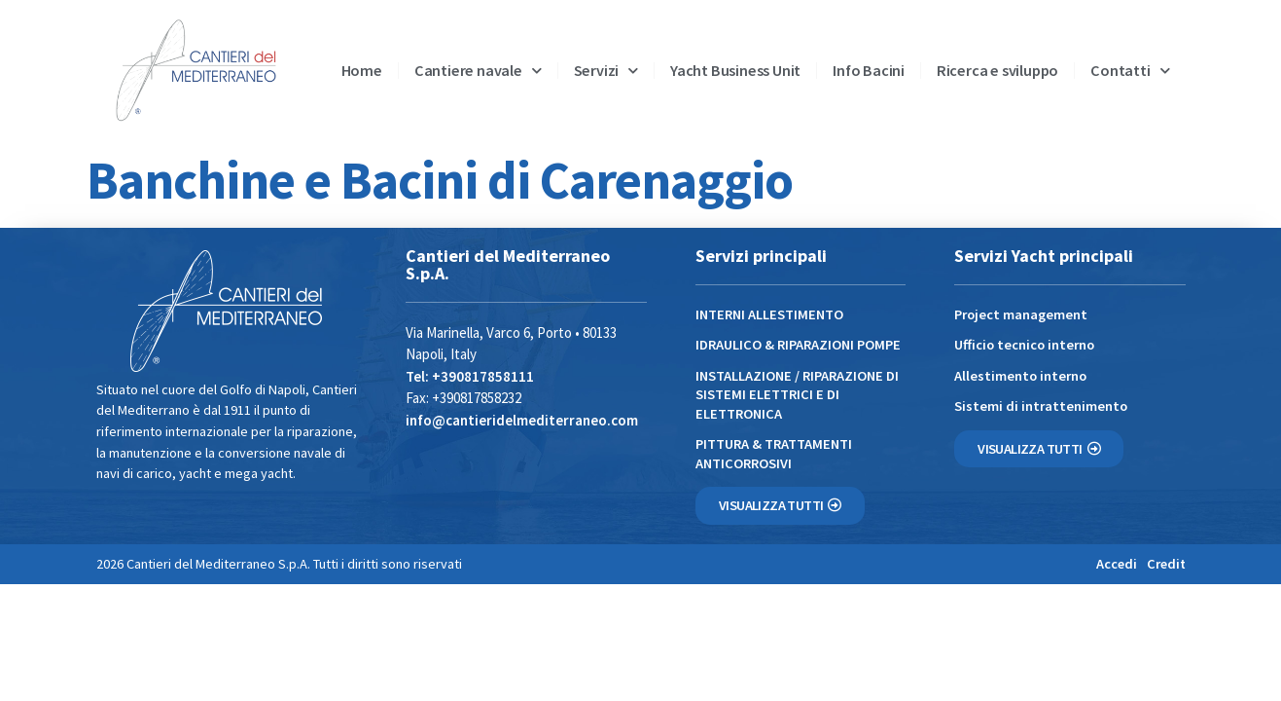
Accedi (1116, 563)
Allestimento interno (1020, 376)
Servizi (606, 70)
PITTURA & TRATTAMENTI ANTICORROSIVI (773, 453)
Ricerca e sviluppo (997, 70)
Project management (1020, 314)
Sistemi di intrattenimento (1040, 406)
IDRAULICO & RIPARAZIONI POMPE (798, 344)
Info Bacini (869, 70)
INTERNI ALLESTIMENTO (769, 314)
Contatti (1129, 70)
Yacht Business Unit (735, 70)
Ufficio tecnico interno (1024, 344)
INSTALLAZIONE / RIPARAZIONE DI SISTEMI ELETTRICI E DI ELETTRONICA (797, 395)
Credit (1166, 563)
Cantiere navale (478, 70)
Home (361, 70)
